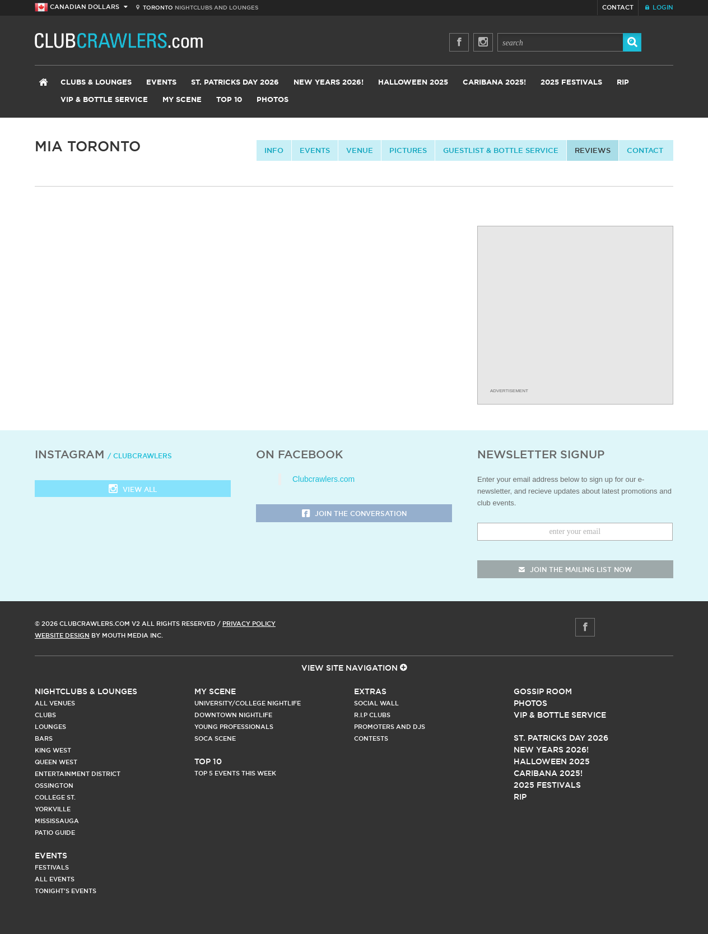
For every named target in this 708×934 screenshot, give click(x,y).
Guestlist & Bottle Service (500, 150)
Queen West (56, 762)
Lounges (50, 726)
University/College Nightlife (247, 703)
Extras (370, 691)
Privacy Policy (249, 623)
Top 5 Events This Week (235, 773)
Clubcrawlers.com (323, 479)
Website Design (62, 635)
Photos (272, 100)
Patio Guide (55, 832)
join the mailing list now (575, 569)
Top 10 (229, 100)
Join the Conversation (354, 514)
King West (53, 750)
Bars (44, 738)
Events (161, 82)
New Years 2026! (329, 82)
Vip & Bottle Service (560, 714)
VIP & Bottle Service (104, 100)
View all (133, 490)
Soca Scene (215, 738)
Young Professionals (233, 726)
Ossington (54, 785)
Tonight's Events (65, 890)
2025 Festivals (571, 82)
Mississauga (57, 820)
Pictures (408, 150)
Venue (359, 150)
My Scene (182, 100)
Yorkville (53, 809)
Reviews (593, 150)
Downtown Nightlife (233, 715)
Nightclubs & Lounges (86, 691)
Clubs (45, 715)
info (273, 150)
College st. (55, 797)
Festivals (52, 867)
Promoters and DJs (389, 726)
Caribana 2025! (494, 82)
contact (645, 150)
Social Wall (376, 703)
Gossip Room (543, 691)
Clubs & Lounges (96, 82)
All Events (54, 879)
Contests (371, 738)
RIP (623, 82)
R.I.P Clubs (372, 715)
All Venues (55, 703)
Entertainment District (77, 773)
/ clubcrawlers (140, 455)
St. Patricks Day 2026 (235, 82)
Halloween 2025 (413, 82)
